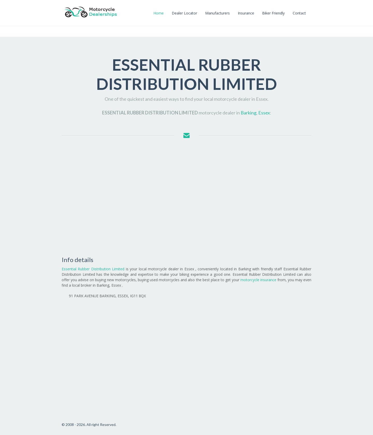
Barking (248, 112)
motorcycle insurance (258, 279)
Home (158, 13)
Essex (264, 112)
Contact (299, 13)
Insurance (246, 13)
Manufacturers (217, 13)
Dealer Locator (184, 13)
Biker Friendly (273, 13)
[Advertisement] (186, 198)
